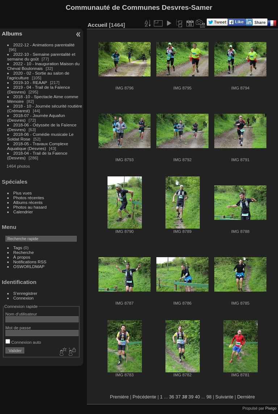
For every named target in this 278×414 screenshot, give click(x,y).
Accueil (98, 25)
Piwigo (271, 408)
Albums (12, 33)
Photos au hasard (30, 207)
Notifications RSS (30, 261)
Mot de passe (18, 327)
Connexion (23, 298)
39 (190, 397)
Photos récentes (28, 197)
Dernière (246, 397)
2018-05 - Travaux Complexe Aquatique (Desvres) (37, 146)
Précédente (144, 397)
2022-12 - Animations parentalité (44, 44)
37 (178, 397)
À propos (21, 257)
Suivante (224, 397)
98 (208, 397)
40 (197, 397)
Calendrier (23, 211)
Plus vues (22, 193)
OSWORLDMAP (29, 266)
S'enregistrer (25, 293)
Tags (17, 247)
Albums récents (28, 202)
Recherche (23, 252)
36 (171, 397)
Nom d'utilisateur (21, 313)
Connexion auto (23, 342)
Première (119, 397)
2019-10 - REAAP (31, 82)
